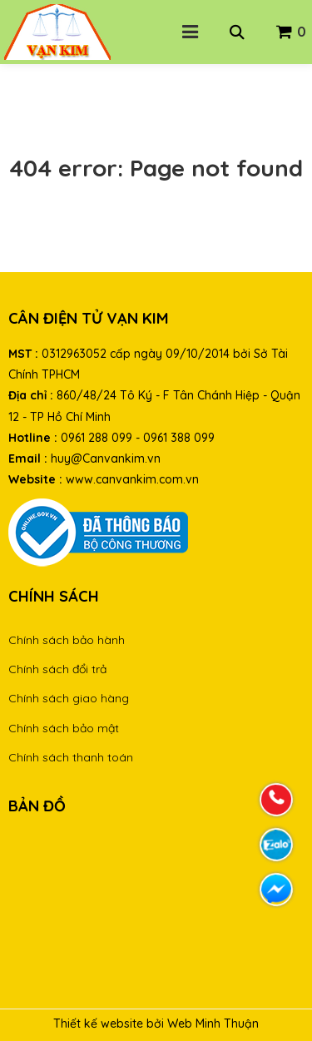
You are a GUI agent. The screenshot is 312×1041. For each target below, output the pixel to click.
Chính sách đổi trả (57, 669)
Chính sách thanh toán (70, 757)
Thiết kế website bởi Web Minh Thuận (156, 1023)
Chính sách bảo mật (63, 728)
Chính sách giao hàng (68, 698)
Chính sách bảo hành (66, 639)
